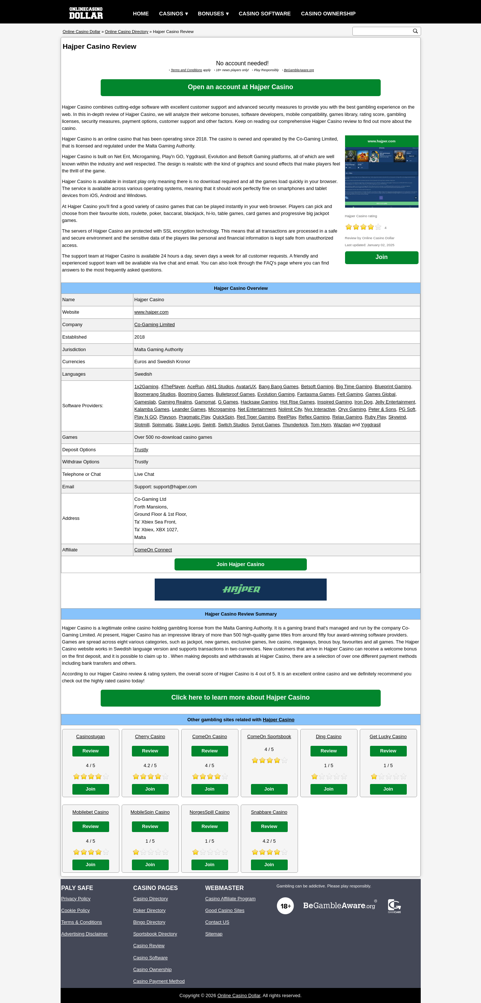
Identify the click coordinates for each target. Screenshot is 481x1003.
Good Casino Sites (225, 910)
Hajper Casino (278, 719)
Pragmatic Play (194, 417)
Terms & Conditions (81, 922)
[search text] (383, 31)
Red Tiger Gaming (256, 417)
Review (90, 751)
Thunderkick (295, 424)
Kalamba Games (151, 409)
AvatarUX (246, 386)
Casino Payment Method (159, 981)
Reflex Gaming (314, 417)
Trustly (141, 449)
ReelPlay (286, 417)
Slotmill (142, 424)
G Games (228, 402)
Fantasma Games (316, 394)
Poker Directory (149, 910)
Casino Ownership (328, 14)
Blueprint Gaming (393, 386)
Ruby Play (375, 417)
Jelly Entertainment (395, 402)
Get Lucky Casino (388, 736)
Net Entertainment (257, 409)
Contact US (217, 922)
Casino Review (149, 945)
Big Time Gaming (354, 386)
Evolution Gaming (276, 394)
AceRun (195, 386)
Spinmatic (162, 424)
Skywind (397, 417)
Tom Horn (321, 424)
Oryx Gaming (352, 409)
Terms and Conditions (186, 70)
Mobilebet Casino (90, 812)
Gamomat (205, 402)
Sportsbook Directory (155, 934)
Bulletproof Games (235, 394)
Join (382, 257)
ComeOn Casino (209, 736)
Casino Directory (150, 898)
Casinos (171, 14)
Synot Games (265, 424)
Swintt (208, 424)
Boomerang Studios (155, 394)
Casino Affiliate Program (230, 898)
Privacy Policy (76, 898)
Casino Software (265, 14)
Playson (167, 417)
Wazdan (342, 424)
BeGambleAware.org (299, 70)
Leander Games (189, 409)
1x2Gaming (146, 386)
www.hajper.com (381, 141)
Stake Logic (187, 424)
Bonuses (211, 14)
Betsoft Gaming (317, 386)
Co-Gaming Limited (154, 324)
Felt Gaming (350, 394)
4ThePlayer (173, 386)
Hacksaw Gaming (259, 402)
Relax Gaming (347, 417)
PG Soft (407, 409)
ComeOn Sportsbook (269, 736)
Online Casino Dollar (239, 995)
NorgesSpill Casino (210, 812)
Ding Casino (329, 736)
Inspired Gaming (334, 402)
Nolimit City (290, 409)
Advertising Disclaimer (84, 934)
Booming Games (195, 394)
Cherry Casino (150, 736)
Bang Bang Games (278, 386)
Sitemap (214, 934)
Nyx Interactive (319, 409)
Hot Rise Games (297, 402)
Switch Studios (233, 424)
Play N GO (145, 417)
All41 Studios (220, 386)
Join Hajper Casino (240, 564)
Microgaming (221, 409)
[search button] (415, 31)
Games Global (380, 394)
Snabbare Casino (269, 812)
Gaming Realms (175, 402)
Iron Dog (363, 402)
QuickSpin (223, 417)
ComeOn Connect (153, 549)
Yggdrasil (371, 424)
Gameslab (145, 402)
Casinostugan (90, 736)
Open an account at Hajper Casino (240, 87)
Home (141, 14)
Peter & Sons (382, 409)
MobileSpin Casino (150, 812)
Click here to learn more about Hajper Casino (240, 697)
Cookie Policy (75, 910)
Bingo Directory (149, 922)
